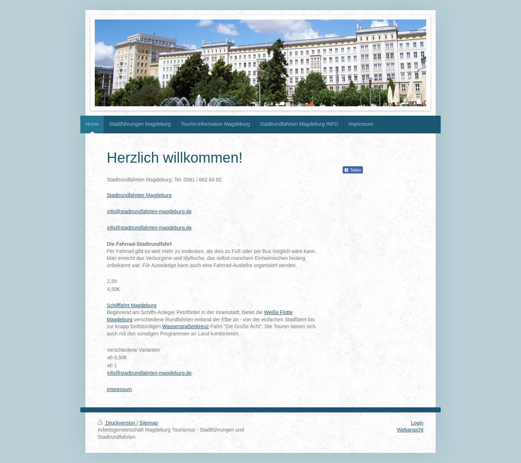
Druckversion (117, 423)
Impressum (119, 389)
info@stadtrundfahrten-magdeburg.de (149, 211)
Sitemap (148, 423)
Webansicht (410, 430)
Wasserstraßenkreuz (185, 326)
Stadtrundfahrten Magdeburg (139, 195)
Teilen (352, 170)
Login (417, 423)
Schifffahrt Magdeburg (131, 305)
